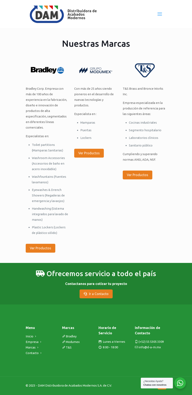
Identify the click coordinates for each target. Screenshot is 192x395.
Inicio (29, 336)
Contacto (32, 353)
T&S (69, 347)
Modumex (73, 342)
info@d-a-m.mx (150, 347)
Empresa (32, 342)
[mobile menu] (159, 13)
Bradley (71, 336)
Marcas (31, 347)
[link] (47, 70)
